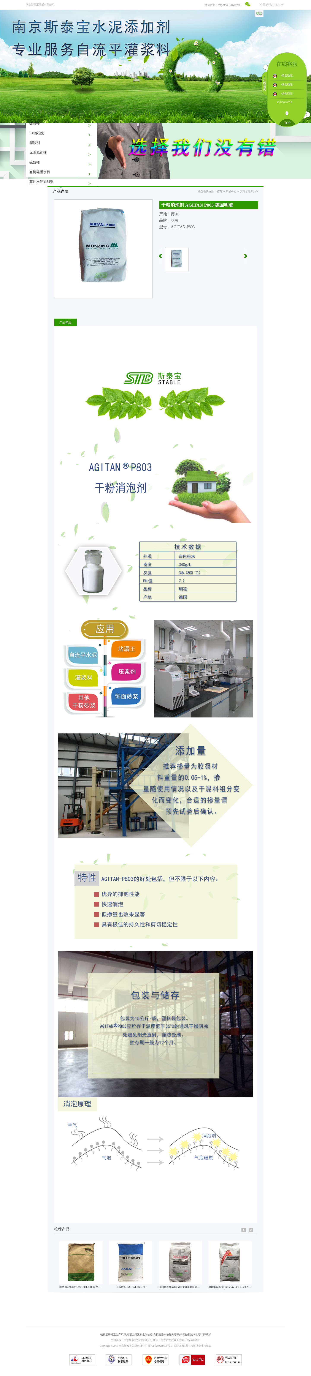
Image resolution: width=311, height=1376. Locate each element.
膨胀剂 (34, 143)
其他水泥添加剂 (41, 181)
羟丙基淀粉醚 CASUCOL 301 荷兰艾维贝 (82, 1287)
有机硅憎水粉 (39, 172)
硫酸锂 (34, 162)
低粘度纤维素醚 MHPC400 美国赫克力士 (182, 1287)
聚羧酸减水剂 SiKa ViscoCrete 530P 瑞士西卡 (233, 1287)
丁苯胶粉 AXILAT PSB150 (130, 1287)
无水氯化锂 (38, 152)
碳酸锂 (34, 123)
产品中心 (231, 191)
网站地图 (179, 1345)
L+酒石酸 (36, 133)
